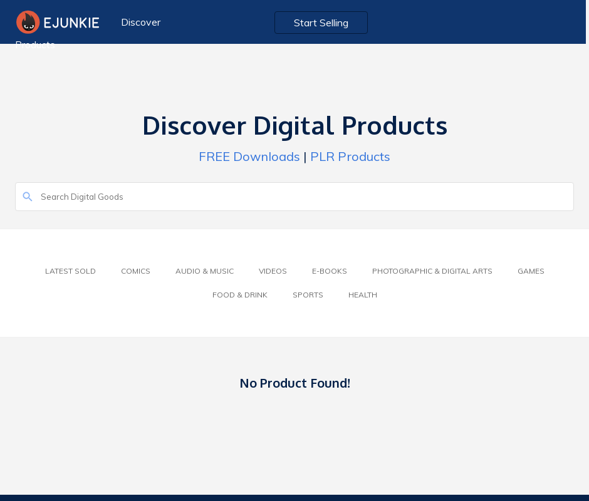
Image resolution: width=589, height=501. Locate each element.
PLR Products (350, 156)
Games (531, 271)
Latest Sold (70, 271)
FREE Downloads (249, 156)
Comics (135, 271)
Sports (308, 294)
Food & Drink (240, 294)
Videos (273, 271)
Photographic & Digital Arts (432, 271)
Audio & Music (204, 271)
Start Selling (323, 22)
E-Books (329, 271)
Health (362, 294)
